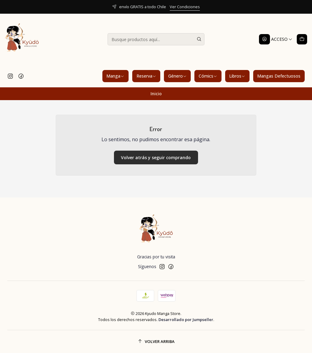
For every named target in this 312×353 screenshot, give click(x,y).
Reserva (146, 76)
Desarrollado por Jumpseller (185, 319)
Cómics (208, 76)
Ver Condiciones (185, 6)
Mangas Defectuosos (278, 76)
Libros (237, 76)
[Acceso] (276, 39)
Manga (115, 76)
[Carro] (302, 39)
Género (177, 76)
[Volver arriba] (156, 341)
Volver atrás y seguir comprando (156, 157)
